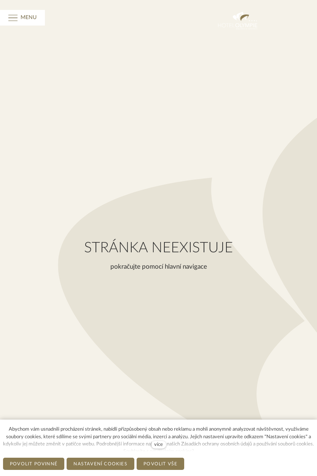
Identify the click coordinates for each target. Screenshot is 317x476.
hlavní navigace (186, 266)
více (158, 444)
